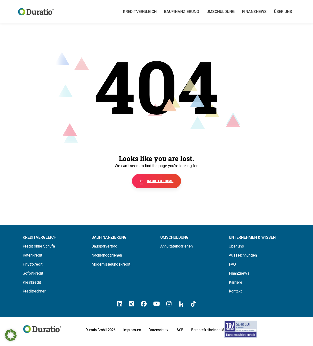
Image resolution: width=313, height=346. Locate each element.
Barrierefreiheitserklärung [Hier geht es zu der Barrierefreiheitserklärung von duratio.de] (211, 330)
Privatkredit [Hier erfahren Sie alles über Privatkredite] (32, 264)
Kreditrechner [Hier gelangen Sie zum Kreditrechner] (34, 291)
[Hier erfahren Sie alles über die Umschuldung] (174, 237)
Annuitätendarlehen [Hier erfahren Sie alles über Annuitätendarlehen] (176, 246)
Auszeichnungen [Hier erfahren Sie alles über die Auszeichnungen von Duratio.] (243, 255)
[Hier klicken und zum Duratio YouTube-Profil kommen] (156, 304)
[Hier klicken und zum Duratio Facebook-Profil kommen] (144, 304)
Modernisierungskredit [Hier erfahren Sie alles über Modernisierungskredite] (110, 264)
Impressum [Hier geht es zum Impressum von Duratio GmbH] (132, 330)
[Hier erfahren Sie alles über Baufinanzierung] (109, 237)
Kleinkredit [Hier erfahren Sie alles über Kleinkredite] (32, 282)
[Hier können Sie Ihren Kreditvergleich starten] (39, 237)
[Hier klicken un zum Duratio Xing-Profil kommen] (131, 304)
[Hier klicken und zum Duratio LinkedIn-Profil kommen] (119, 304)
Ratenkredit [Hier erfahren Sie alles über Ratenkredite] (32, 255)
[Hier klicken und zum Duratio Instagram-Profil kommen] (169, 304)
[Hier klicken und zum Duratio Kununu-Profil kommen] (181, 304)
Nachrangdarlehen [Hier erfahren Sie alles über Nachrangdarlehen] (106, 255)
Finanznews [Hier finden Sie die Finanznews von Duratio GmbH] (239, 273)
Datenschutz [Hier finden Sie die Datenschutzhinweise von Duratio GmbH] (159, 330)
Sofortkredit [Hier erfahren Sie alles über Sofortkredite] (33, 273)
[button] (10, 335)
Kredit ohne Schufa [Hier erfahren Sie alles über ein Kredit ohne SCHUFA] (39, 246)
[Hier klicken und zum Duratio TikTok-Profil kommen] (193, 304)
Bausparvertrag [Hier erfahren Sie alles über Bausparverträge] (104, 246)
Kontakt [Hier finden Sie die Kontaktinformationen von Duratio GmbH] (235, 291)
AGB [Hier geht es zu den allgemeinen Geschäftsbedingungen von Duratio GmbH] (180, 330)
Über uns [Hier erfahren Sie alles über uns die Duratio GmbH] (236, 246)
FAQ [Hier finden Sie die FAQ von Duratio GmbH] (232, 264)
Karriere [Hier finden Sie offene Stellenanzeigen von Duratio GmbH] (235, 282)
